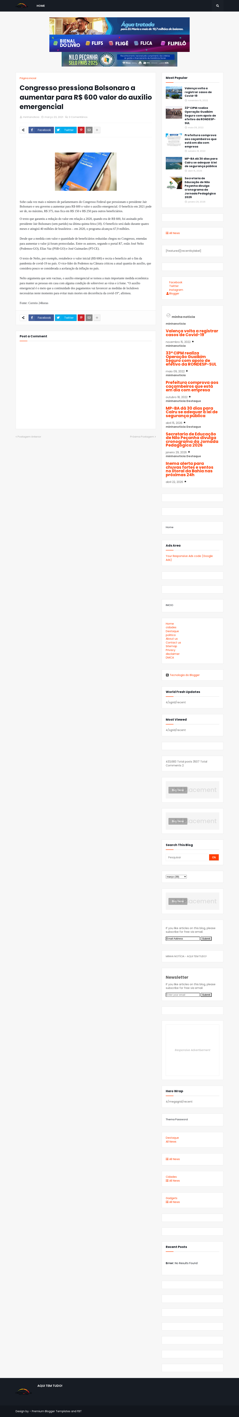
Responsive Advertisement (192, 1050)
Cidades (171, 1177)
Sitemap (171, 646)
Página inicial (28, 78)
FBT (79, 1411)
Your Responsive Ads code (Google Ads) (189, 558)
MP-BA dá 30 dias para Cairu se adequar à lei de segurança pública (201, 162)
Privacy (170, 650)
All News (173, 233)
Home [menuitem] (41, 6)
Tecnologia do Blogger (183, 675)
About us (172, 639)
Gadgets (171, 1198)
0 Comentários (78, 117)
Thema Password (177, 1119)
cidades (171, 627)
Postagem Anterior (29, 436)
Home (169, 527)
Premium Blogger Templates (51, 1411)
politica (171, 635)
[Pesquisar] (187, 857)
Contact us (173, 642)
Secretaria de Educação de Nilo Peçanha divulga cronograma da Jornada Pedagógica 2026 (200, 188)
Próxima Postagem (142, 436)
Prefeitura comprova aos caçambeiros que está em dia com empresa (201, 140)
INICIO (169, 605)
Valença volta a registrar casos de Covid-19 (198, 92)
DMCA (170, 657)
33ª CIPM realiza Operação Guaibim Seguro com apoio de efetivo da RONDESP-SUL (200, 115)
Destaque (172, 631)
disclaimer (173, 654)
